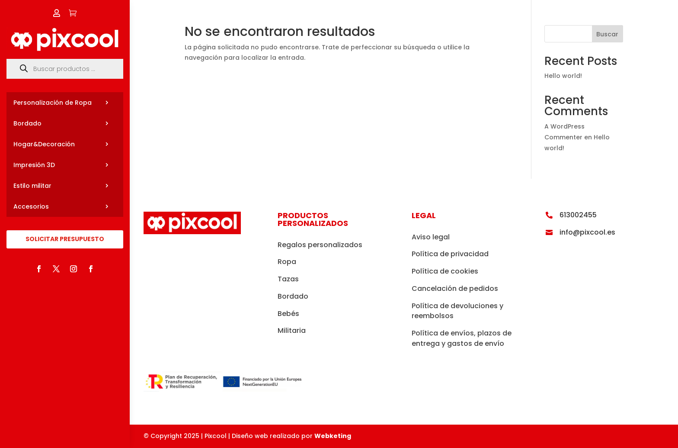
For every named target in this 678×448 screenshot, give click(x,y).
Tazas (288, 279)
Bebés (288, 314)
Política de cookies (445, 271)
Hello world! (563, 75)
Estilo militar (32, 185)
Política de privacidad (450, 254)
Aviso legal (431, 237)
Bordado (27, 123)
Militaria (292, 330)
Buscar (607, 34)
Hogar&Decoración (44, 144)
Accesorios (31, 206)
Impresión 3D (34, 165)
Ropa (287, 262)
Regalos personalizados (320, 245)
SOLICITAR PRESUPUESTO (65, 239)
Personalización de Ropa (52, 102)
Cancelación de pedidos (455, 288)
